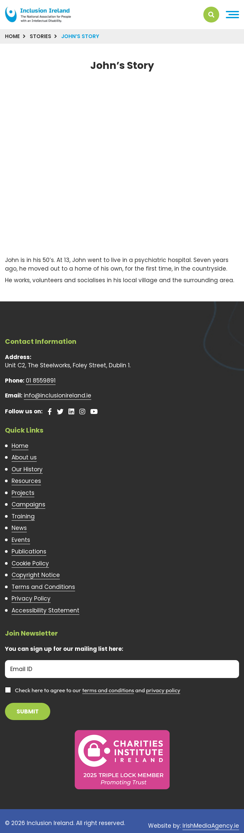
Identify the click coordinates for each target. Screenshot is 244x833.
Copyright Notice (36, 575)
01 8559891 (41, 381)
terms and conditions (108, 690)
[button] (232, 14)
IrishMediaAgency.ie (211, 826)
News (19, 528)
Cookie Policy (30, 563)
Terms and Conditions (43, 587)
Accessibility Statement (45, 610)
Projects (23, 493)
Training (23, 516)
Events (21, 540)
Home (12, 36)
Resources (26, 481)
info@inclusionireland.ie (57, 395)
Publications (29, 551)
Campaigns (28, 504)
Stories (40, 36)
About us (24, 457)
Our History (27, 469)
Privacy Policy (31, 598)
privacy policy (163, 690)
